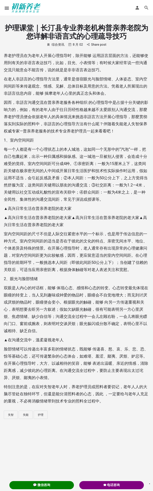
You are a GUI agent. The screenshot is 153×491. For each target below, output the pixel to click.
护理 (40, 414)
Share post (96, 44)
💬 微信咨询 (41, 485)
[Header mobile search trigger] (146, 7)
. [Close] (149, 482)
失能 (25, 414)
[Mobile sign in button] (137, 7)
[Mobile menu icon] (7, 8)
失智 (11, 414)
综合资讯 (55, 44)
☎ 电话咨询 (111, 485)
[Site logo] (27, 8)
